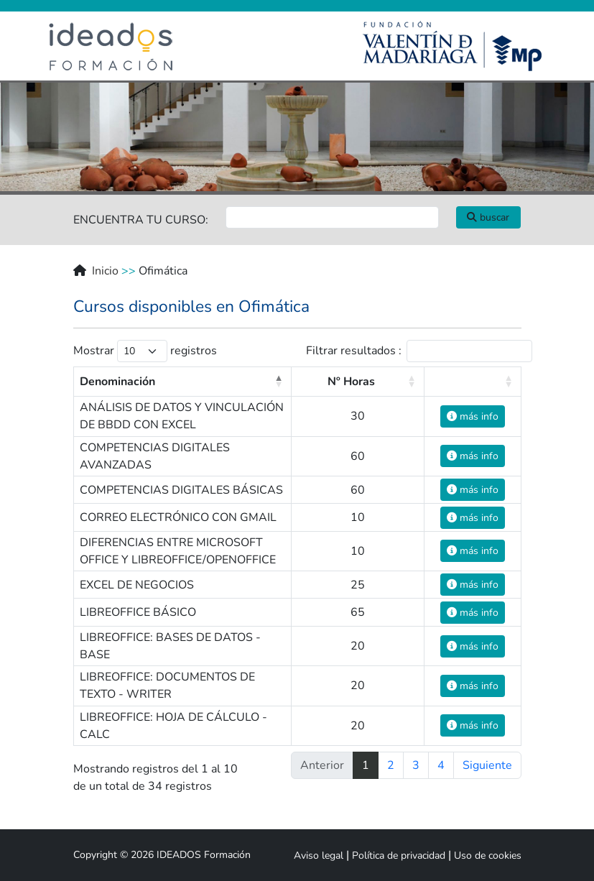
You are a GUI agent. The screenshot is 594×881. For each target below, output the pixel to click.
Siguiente (487, 765)
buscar (488, 217)
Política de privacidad (398, 855)
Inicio (105, 271)
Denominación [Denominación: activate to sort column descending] (117, 381)
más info (472, 416)
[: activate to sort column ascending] (472, 381)
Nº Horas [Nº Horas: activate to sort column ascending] (351, 381)
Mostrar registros (145, 351)
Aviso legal (318, 855)
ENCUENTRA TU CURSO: (140, 220)
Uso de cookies (487, 855)
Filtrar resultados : (419, 351)
